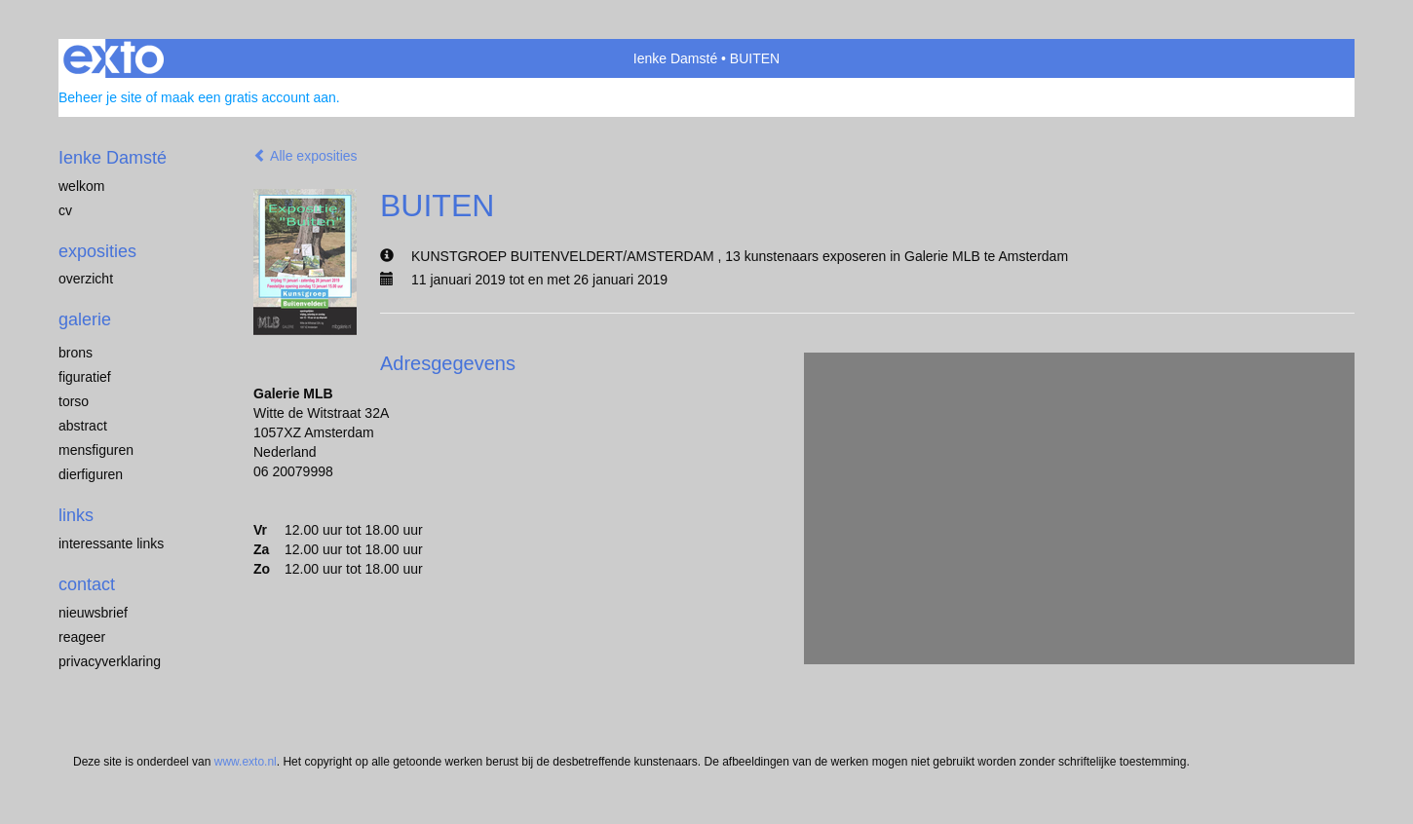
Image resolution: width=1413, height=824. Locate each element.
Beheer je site (100, 97)
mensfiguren (96, 450)
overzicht (85, 278)
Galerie (84, 319)
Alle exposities (305, 156)
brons (75, 352)
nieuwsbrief (93, 612)
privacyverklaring (109, 661)
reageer (81, 637)
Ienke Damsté (675, 58)
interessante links (111, 543)
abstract (82, 425)
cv (65, 210)
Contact (86, 584)
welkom (81, 186)
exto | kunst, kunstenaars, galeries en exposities (113, 58)
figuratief (84, 377)
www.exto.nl (245, 761)
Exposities (97, 251)
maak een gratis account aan (248, 97)
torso (73, 401)
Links (76, 515)
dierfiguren (90, 474)
